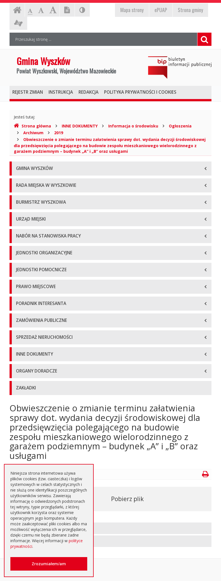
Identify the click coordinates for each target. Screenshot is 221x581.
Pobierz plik (127, 499)
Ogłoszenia (180, 126)
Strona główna (32, 126)
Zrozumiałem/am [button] (49, 563)
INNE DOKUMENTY (80, 126)
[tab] (110, 528)
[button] (110, 528)
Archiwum (33, 132)
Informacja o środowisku (133, 126)
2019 (58, 132)
